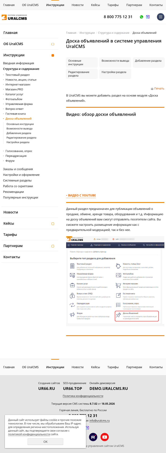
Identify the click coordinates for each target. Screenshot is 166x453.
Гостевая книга (16, 113)
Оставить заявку (141, 16)
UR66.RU (46, 388)
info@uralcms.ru (99, 420)
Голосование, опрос (19, 151)
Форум (10, 161)
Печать (159, 88)
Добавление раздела (18, 133)
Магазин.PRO (14, 89)
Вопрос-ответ (15, 109)
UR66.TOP (72, 388)
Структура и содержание (21, 69)
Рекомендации (13, 192)
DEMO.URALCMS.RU (108, 388)
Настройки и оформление (21, 175)
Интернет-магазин (18, 84)
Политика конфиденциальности (83, 396)
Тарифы (113, 5)
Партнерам (134, 5)
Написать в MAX (148, 17)
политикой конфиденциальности (29, 434)
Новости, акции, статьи (21, 79)
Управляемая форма (19, 104)
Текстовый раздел (18, 75)
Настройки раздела (17, 142)
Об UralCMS (30, 5)
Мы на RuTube (93, 437)
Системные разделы (17, 180)
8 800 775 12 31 (118, 16)
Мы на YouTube (105, 437)
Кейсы (95, 5)
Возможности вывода (19, 128)
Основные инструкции (20, 124)
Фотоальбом (14, 99)
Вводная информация (18, 63)
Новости (77, 5)
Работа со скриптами (18, 186)
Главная (9, 5)
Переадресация (16, 156)
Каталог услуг (14, 94)
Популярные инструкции (20, 197)
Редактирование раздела (21, 137)
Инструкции (55, 5)
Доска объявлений (19, 118)
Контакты (156, 5)
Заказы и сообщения (18, 169)
